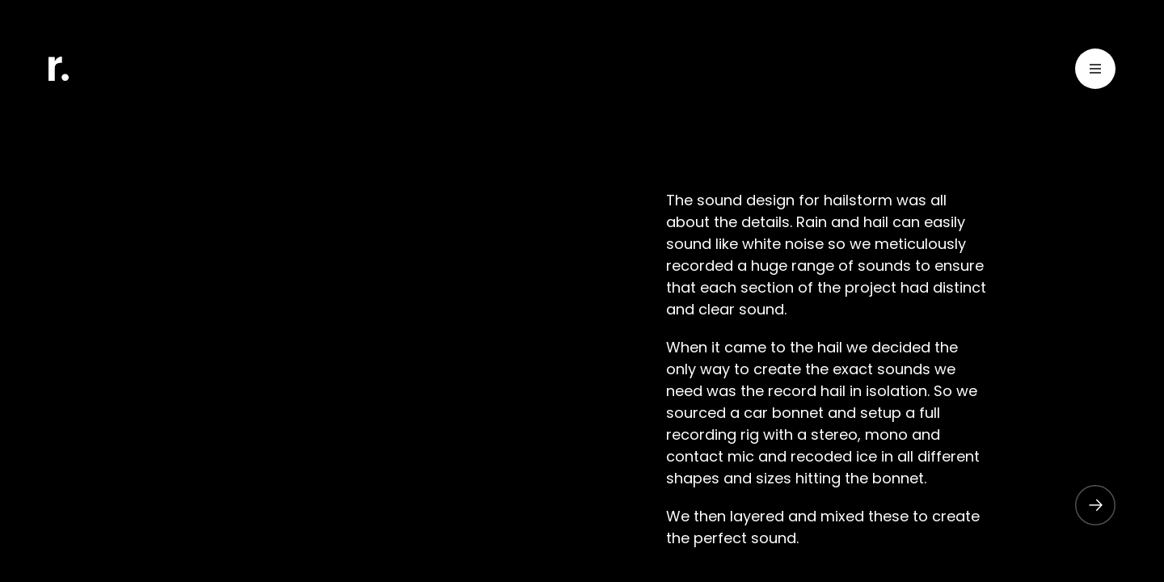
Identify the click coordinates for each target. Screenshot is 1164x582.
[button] (1087, 505)
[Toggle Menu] (1095, 71)
